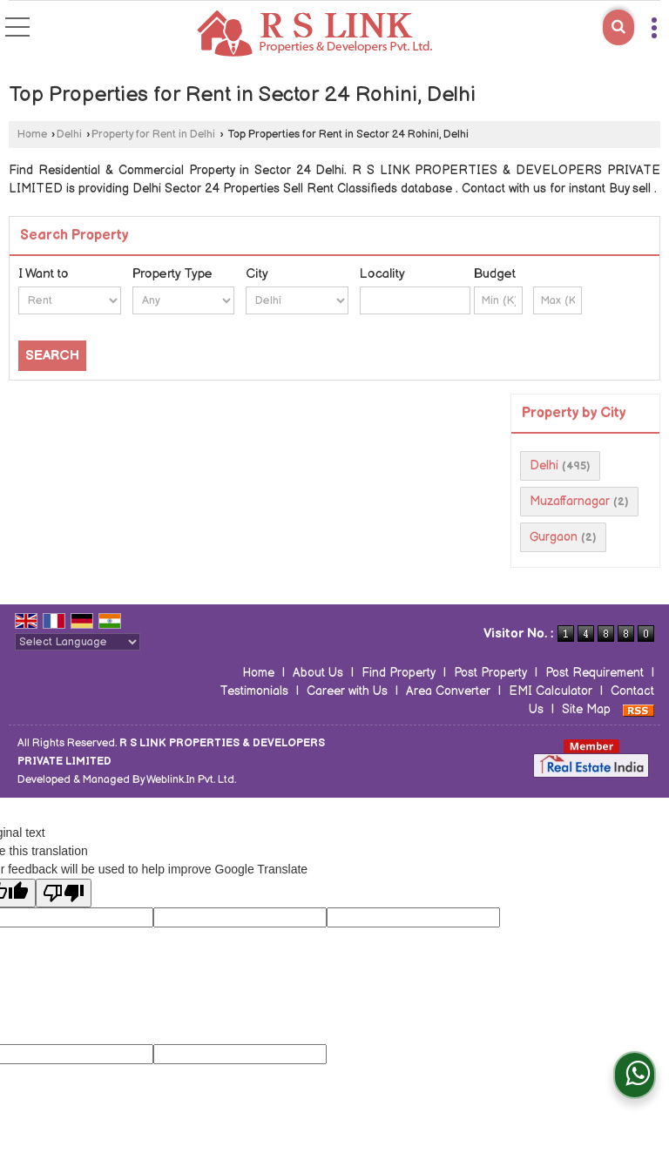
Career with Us (347, 691)
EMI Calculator (550, 691)
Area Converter (448, 691)
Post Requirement (594, 672)
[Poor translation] (63, 893)
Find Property (399, 672)
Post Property (490, 672)
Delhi (69, 134)
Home (32, 134)
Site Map (586, 709)
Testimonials (254, 691)
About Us (318, 672)
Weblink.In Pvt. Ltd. (191, 779)
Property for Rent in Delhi (153, 134)
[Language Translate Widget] (77, 642)
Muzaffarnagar (570, 501)
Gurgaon (554, 536)
